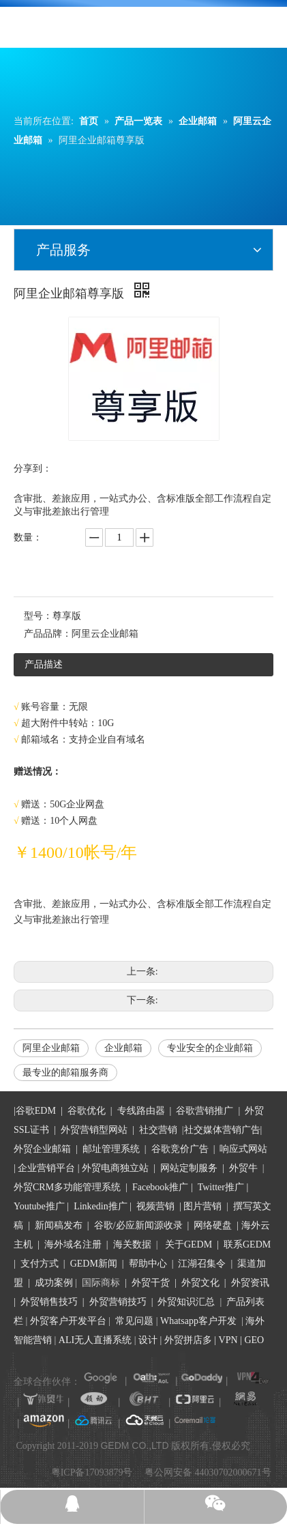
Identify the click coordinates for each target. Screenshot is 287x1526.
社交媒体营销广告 (222, 1130)
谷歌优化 (86, 1111)
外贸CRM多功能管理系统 (67, 1187)
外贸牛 (243, 1168)
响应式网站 (243, 1149)
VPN (228, 1340)
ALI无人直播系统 (95, 1340)
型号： (38, 616)
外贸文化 (200, 1283)
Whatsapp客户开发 (198, 1321)
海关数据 (133, 1244)
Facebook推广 (160, 1187)
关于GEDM (188, 1244)
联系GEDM (247, 1244)
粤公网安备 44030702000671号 (208, 1472)
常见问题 (134, 1321)
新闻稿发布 (57, 1225)
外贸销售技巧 (49, 1302)
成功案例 (55, 1283)
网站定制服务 (188, 1168)
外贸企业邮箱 (44, 1149)
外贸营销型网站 (94, 1130)
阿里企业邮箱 (51, 1048)
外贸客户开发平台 (68, 1321)
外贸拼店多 (188, 1340)
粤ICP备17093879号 (92, 1472)
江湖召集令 (202, 1263)
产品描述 (44, 664)
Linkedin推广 (100, 1206)
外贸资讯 (250, 1283)
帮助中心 (148, 1263)
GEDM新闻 (92, 1263)
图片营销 (202, 1206)
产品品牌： (48, 634)
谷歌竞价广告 (179, 1149)
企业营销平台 (46, 1168)
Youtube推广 (39, 1206)
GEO (253, 1340)
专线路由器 (141, 1111)
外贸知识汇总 (186, 1302)
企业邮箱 (123, 1048)
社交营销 (158, 1130)
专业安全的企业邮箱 (210, 1048)
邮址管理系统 (111, 1149)
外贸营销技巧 (118, 1302)
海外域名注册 (73, 1244)
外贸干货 (151, 1283)
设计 (147, 1340)
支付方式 (39, 1263)
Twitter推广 (221, 1187)
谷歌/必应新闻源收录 (138, 1225)
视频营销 (155, 1206)
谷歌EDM (36, 1111)
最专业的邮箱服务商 (65, 1072)
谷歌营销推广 (204, 1111)
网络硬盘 (213, 1225)
